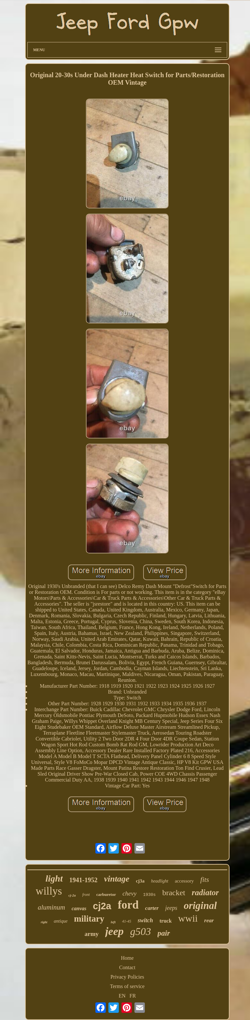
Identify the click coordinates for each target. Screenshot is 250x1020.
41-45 (126, 921)
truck (166, 921)
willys (49, 891)
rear (209, 920)
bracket (173, 892)
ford (128, 904)
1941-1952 (83, 880)
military (89, 919)
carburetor (106, 894)
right (44, 922)
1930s (149, 894)
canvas (79, 908)
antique (60, 921)
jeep (114, 931)
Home (127, 958)
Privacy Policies (127, 977)
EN (122, 995)
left (113, 922)
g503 (140, 931)
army (92, 933)
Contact (127, 967)
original (200, 905)
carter (152, 908)
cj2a (102, 906)
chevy (129, 893)
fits (204, 879)
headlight (159, 881)
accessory (184, 881)
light (54, 878)
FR (133, 995)
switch (145, 920)
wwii (188, 918)
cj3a (140, 881)
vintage (116, 879)
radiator (205, 892)
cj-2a (72, 895)
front (86, 894)
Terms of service (127, 986)
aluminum (51, 907)
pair (164, 933)
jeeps (171, 908)
